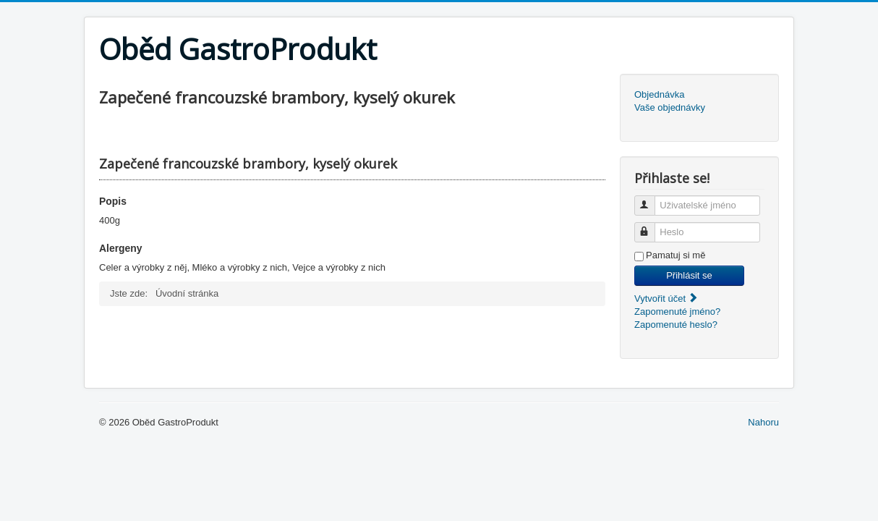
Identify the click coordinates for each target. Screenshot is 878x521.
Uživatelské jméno (651, 199)
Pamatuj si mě (675, 255)
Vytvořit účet (666, 298)
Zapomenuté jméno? (677, 311)
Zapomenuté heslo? (675, 324)
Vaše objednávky (669, 107)
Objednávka (659, 94)
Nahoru (763, 422)
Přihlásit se (689, 275)
